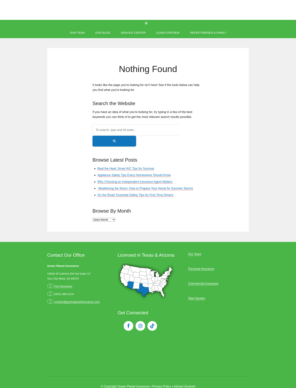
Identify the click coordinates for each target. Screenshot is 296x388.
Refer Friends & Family (208, 32)
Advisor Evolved (184, 375)
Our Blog (102, 32)
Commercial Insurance (203, 272)
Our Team (77, 32)
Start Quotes (196, 287)
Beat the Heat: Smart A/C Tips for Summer (125, 157)
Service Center (133, 32)
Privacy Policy (161, 375)
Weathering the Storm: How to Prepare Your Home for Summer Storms (145, 177)
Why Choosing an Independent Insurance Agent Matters (135, 171)
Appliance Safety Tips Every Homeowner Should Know (134, 164)
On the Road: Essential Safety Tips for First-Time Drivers (135, 184)
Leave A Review (168, 32)
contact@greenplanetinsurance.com (77, 291)
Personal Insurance (201, 258)
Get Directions (63, 275)
